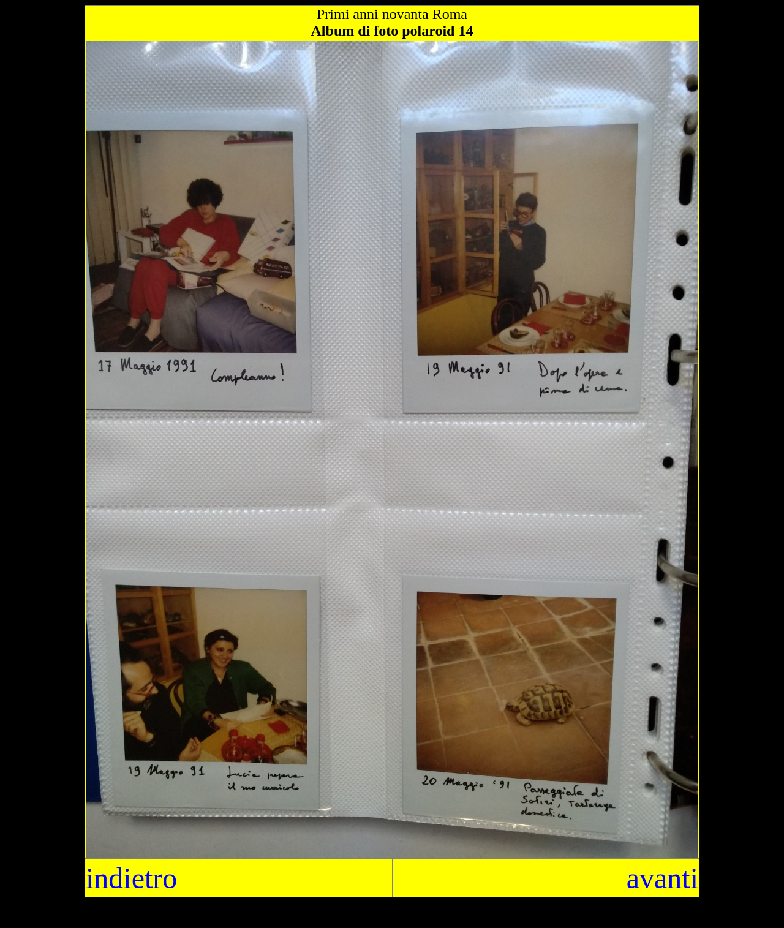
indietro (131, 878)
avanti (662, 878)
